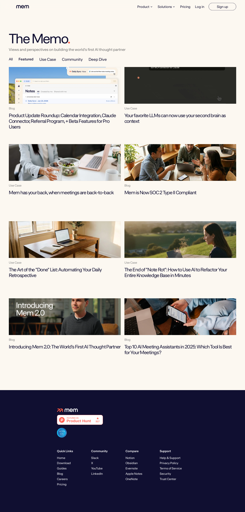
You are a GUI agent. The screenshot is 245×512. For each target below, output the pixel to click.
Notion (130, 458)
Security (165, 473)
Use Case (47, 59)
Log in (199, 6)
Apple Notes (134, 473)
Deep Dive (98, 59)
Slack (95, 458)
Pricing (185, 6)
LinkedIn (97, 473)
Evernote (132, 468)
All (11, 59)
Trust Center (168, 479)
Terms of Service (171, 468)
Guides (62, 468)
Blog (60, 473)
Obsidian (132, 463)
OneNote (132, 479)
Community (72, 59)
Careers (62, 479)
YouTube (97, 468)
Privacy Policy (169, 463)
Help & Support (170, 458)
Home (61, 458)
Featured (26, 59)
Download (64, 463)
